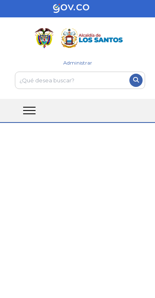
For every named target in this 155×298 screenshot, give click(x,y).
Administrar (77, 63)
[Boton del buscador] (136, 80)
